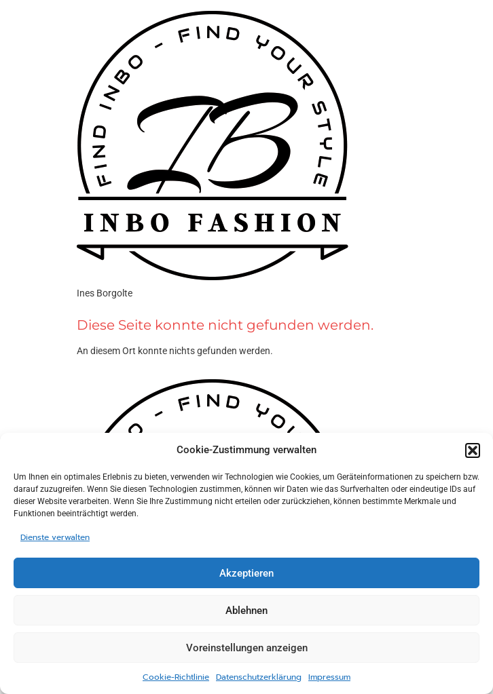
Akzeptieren (246, 573)
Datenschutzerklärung (259, 677)
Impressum (329, 677)
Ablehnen (246, 610)
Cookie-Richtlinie (176, 677)
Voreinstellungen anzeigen (247, 648)
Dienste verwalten (55, 537)
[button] (472, 450)
